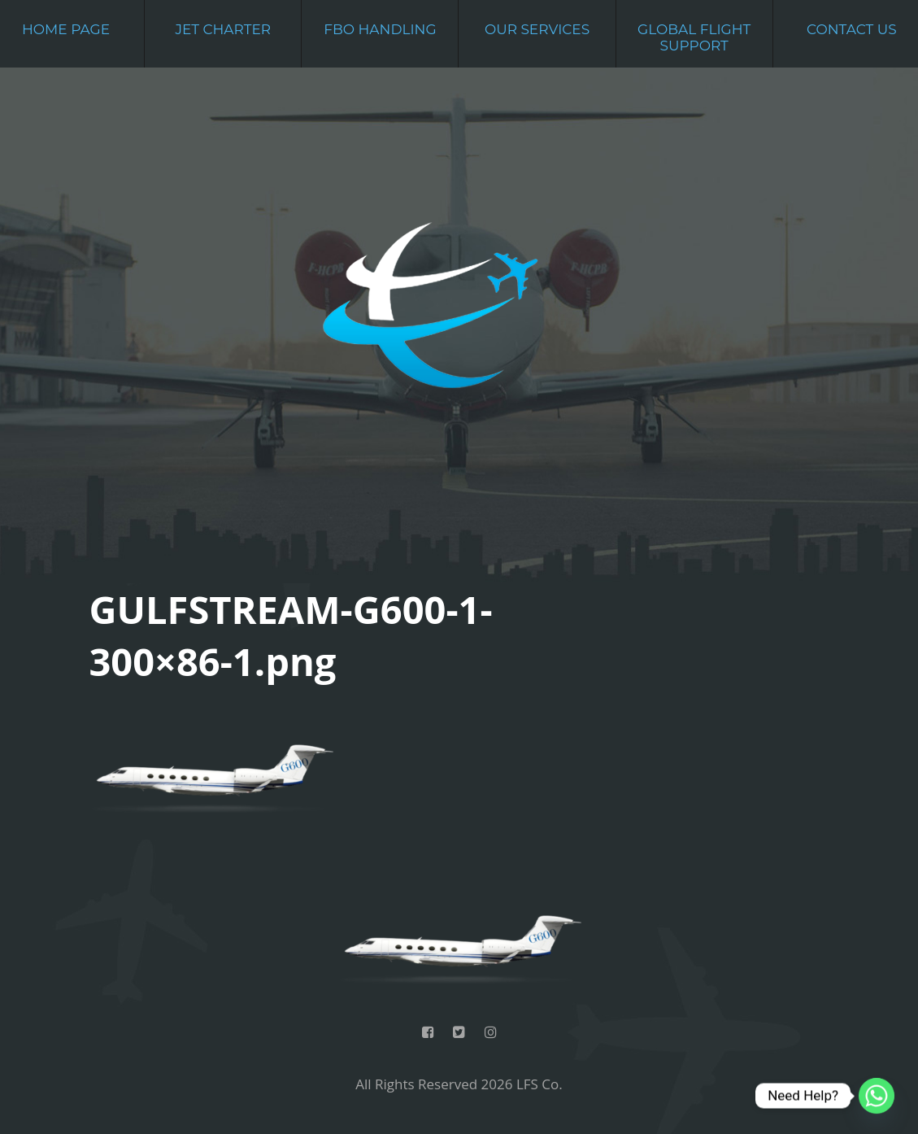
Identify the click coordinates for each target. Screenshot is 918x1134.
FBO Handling (380, 29)
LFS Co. (539, 1084)
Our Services (537, 29)
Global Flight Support (693, 37)
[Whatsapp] (876, 1096)
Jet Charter (223, 29)
